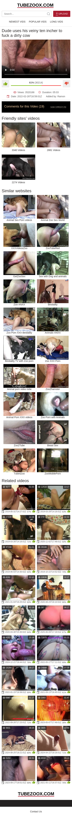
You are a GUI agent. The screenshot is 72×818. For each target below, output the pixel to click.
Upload (62, 13)
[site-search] (48, 14)
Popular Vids (38, 21)
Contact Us (36, 811)
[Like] (5, 83)
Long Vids (56, 21)
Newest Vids (17, 21)
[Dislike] (66, 83)
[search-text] (26, 14)
